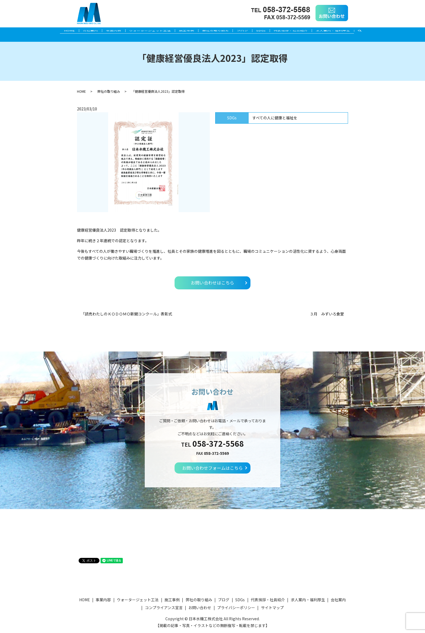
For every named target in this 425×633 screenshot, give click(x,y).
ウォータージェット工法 (145, 31)
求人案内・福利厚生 (348, 31)
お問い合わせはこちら (212, 282)
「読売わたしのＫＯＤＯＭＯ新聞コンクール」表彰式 (126, 313)
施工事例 (184, 31)
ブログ (247, 31)
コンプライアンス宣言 (164, 607)
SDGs (269, 31)
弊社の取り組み (217, 31)
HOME (54, 31)
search (379, 32)
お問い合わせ (199, 607)
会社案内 (78, 31)
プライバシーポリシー (236, 607)
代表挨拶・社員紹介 (302, 31)
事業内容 (105, 31)
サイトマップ (272, 607)
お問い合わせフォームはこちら (212, 468)
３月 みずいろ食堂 (327, 313)
